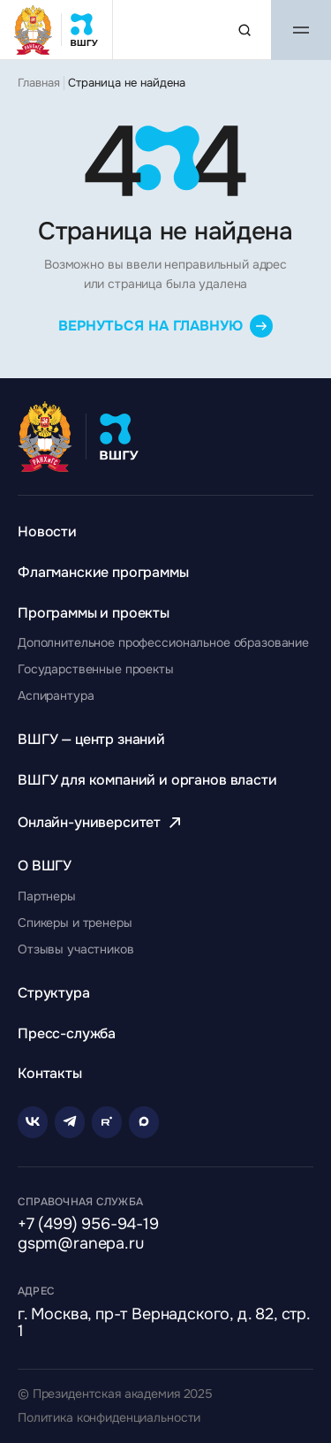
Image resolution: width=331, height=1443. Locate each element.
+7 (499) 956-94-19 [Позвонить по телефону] (88, 1225)
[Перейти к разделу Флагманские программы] (103, 572)
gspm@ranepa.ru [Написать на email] (80, 1244)
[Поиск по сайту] (244, 30)
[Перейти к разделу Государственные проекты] (96, 669)
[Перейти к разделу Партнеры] (47, 896)
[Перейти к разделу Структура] (54, 993)
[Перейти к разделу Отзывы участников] (76, 949)
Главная (39, 83)
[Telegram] (70, 1122)
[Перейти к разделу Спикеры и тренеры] (75, 922)
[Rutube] (107, 1122)
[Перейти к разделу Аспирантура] (56, 695)
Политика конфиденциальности (109, 1417)
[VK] (33, 1122)
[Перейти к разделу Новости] (47, 531)
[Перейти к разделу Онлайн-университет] (101, 822)
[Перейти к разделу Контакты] (50, 1073)
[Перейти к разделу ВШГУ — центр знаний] (91, 739)
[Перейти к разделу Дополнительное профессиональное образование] (163, 642)
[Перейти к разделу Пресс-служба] (67, 1033)
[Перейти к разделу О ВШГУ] (44, 865)
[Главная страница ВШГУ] (56, 29)
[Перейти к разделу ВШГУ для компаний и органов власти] (147, 780)
